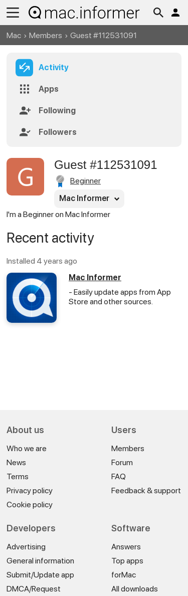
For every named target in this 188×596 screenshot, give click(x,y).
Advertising (26, 546)
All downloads (134, 588)
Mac (14, 35)
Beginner (85, 180)
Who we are (27, 448)
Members (45, 35)
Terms (18, 476)
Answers (126, 546)
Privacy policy (30, 490)
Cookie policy (30, 504)
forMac (123, 574)
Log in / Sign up (175, 13)
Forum (122, 462)
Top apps (127, 560)
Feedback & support (146, 490)
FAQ (118, 476)
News (16, 462)
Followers (58, 132)
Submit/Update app (40, 574)
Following (57, 110)
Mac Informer (95, 277)
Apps (49, 89)
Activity (54, 67)
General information (40, 560)
